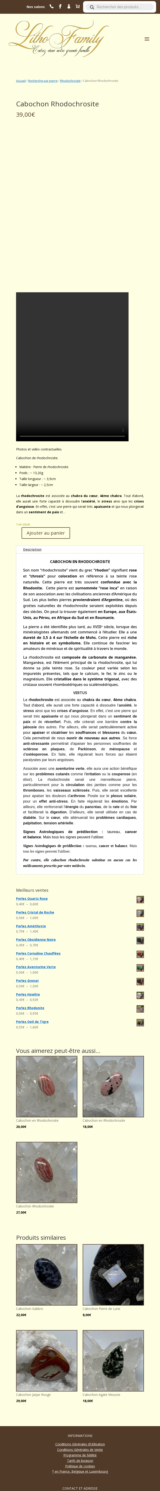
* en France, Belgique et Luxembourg (80, 1430)
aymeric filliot (67, 1486)
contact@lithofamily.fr (82, 1473)
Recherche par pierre (43, 81)
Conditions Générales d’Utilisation (80, 1403)
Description (32, 508)
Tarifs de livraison (80, 1419)
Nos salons (36, 7)
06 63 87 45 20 (82, 1468)
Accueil (21, 81)
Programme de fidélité (80, 1414)
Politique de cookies (80, 1425)
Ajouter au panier (46, 492)
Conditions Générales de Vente (80, 1408)
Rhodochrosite (70, 81)
